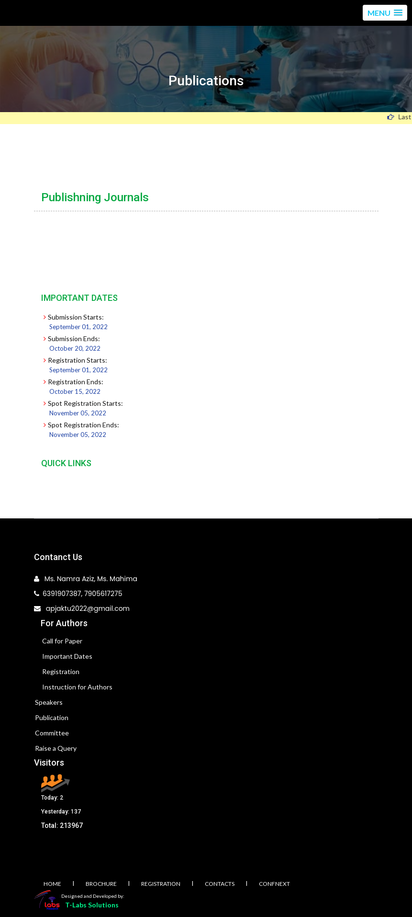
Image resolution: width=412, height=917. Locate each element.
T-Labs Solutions (92, 905)
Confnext (274, 883)
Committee (52, 733)
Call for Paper (62, 641)
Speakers (49, 702)
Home (52, 883)
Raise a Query (56, 748)
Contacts (219, 883)
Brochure (101, 883)
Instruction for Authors (77, 687)
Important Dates (67, 656)
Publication (51, 717)
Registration (60, 671)
